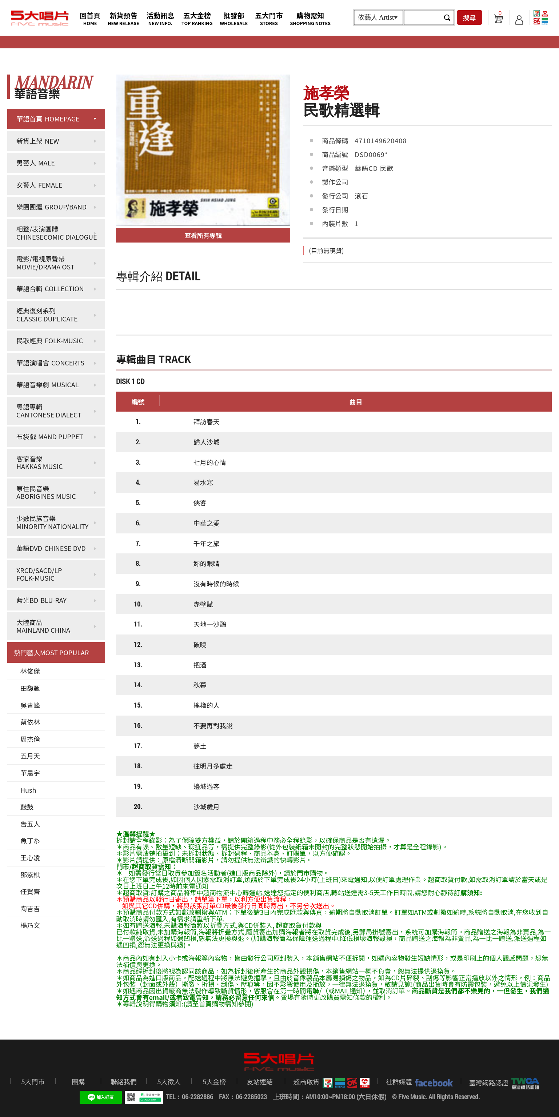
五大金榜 (197, 18)
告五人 (30, 823)
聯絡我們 (124, 1081)
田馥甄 (30, 688)
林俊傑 (30, 671)
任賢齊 (30, 891)
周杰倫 (30, 739)
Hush (28, 789)
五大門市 (269, 18)
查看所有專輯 (203, 235)
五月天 (30, 755)
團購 (78, 1081)
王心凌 (30, 857)
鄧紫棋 (30, 874)
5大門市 (32, 1081)
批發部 (234, 18)
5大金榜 (214, 1081)
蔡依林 (30, 721)
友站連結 (260, 1081)
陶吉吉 (30, 908)
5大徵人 (169, 1081)
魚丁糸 (30, 840)
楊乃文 (30, 925)
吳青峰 (30, 705)
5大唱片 (40, 18)
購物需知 (310, 18)
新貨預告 (123, 18)
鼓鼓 (26, 806)
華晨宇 (30, 772)
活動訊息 (160, 18)
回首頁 (90, 18)
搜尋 (469, 17)
